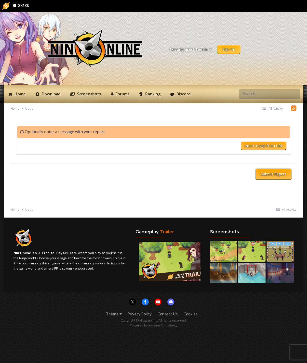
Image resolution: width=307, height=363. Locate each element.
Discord (183, 94)
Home (19, 94)
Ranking (152, 94)
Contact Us (168, 314)
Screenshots (88, 94)
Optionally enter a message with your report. (63, 131)
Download (51, 94)
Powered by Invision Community (153, 325)
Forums (122, 94)
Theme (114, 314)
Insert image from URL (264, 145)
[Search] (249, 93)
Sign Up (229, 49)
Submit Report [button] (273, 174)
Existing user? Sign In (191, 49)
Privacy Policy (140, 314)
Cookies (191, 314)
